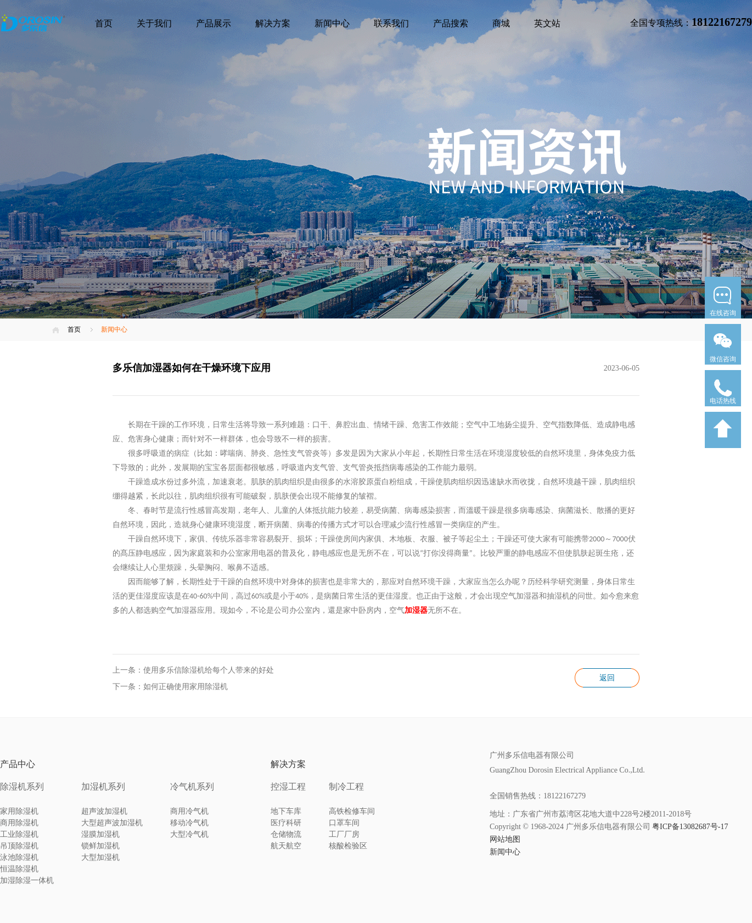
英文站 (547, 23)
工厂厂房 (344, 834)
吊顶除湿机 (19, 846)
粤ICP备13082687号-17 (690, 827)
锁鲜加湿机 (100, 846)
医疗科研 (286, 823)
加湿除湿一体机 (27, 880)
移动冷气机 (189, 823)
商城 (501, 23)
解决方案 (272, 23)
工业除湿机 (19, 834)
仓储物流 (286, 834)
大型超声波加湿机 (112, 823)
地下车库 (286, 811)
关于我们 (154, 23)
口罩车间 (344, 823)
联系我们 (391, 23)
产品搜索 (450, 23)
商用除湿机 (19, 823)
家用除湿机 (19, 811)
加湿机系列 (103, 786)
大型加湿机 (100, 857)
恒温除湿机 (19, 869)
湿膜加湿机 (100, 834)
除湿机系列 (22, 786)
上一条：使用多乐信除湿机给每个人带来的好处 (193, 670)
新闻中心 (332, 23)
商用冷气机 (189, 811)
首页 (104, 23)
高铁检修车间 (352, 811)
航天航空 (286, 846)
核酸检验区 (348, 846)
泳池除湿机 (19, 857)
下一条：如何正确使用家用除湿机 (170, 687)
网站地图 (505, 839)
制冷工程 (346, 786)
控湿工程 (288, 786)
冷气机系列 (192, 786)
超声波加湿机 (104, 811)
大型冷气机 (189, 834)
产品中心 (17, 764)
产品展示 (213, 23)
